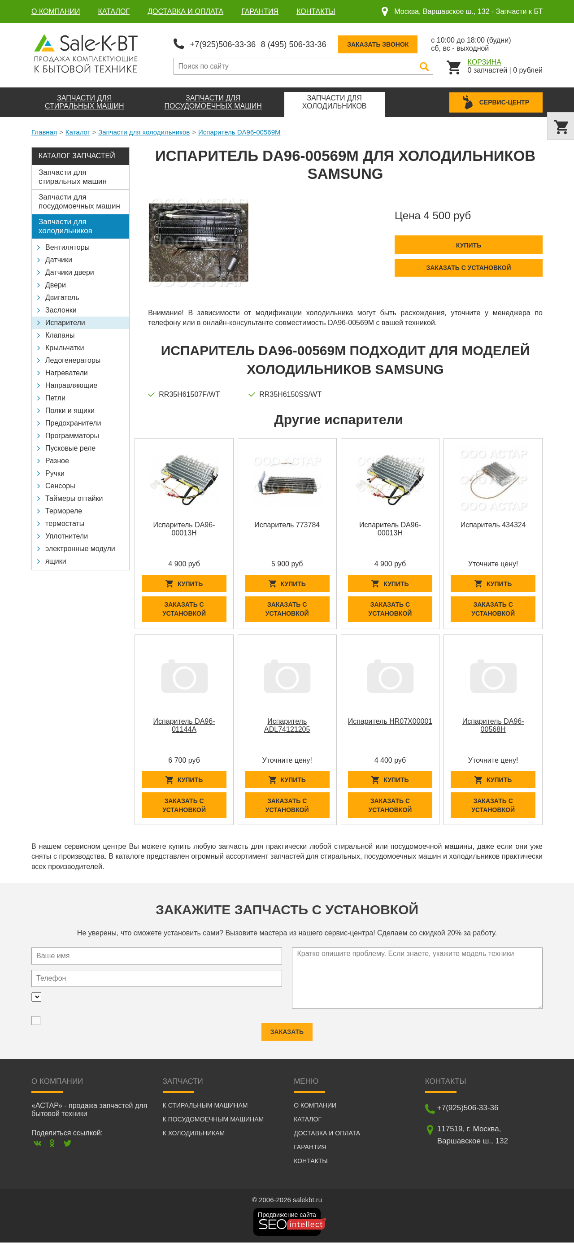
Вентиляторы (67, 246)
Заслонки (61, 309)
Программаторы (72, 434)
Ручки (55, 472)
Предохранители (73, 422)
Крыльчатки (64, 346)
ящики (55, 560)
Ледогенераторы (72, 359)
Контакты (315, 11)
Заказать (287, 1028)
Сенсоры (60, 484)
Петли (55, 396)
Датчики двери (69, 271)
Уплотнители (66, 535)
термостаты (64, 522)
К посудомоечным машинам (213, 1123)
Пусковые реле (70, 447)
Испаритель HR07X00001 (390, 722)
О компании (55, 11)
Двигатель (62, 296)
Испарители (65, 321)
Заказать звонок (393, 43)
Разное (57, 459)
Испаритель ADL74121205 (287, 726)
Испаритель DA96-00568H (493, 726)
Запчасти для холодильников (144, 131)
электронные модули (80, 547)
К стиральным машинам (205, 1109)
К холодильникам (194, 1137)
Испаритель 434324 (493, 523)
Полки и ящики (70, 409)
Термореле (63, 509)
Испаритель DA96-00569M (239, 131)
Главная (44, 131)
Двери (55, 283)
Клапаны (59, 334)
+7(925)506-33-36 (226, 43)
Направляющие (71, 384)
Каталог (114, 11)
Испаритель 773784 (287, 523)
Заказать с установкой (468, 265)
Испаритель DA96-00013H (184, 527)
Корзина (484, 61)
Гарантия (259, 11)
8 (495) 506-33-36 (304, 43)
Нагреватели (66, 371)
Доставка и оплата (185, 11)
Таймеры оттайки (74, 497)
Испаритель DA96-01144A (184, 726)
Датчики (58, 258)
